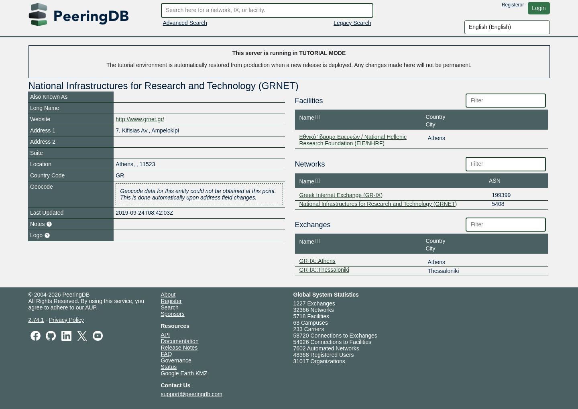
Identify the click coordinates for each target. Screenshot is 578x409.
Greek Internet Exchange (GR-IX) (341, 195)
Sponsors (173, 314)
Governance (176, 360)
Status (169, 367)
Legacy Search (352, 23)
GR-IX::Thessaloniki (324, 270)
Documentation (180, 341)
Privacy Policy (66, 320)
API (165, 335)
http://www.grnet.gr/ (140, 119)
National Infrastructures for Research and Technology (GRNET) (378, 204)
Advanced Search (185, 23)
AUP (90, 307)
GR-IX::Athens (317, 261)
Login (538, 8)
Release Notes (179, 347)
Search (170, 307)
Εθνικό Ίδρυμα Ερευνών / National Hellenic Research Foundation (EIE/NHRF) (353, 140)
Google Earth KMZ (184, 373)
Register (511, 5)
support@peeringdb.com (192, 394)
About (168, 294)
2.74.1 (36, 320)
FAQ (166, 354)
